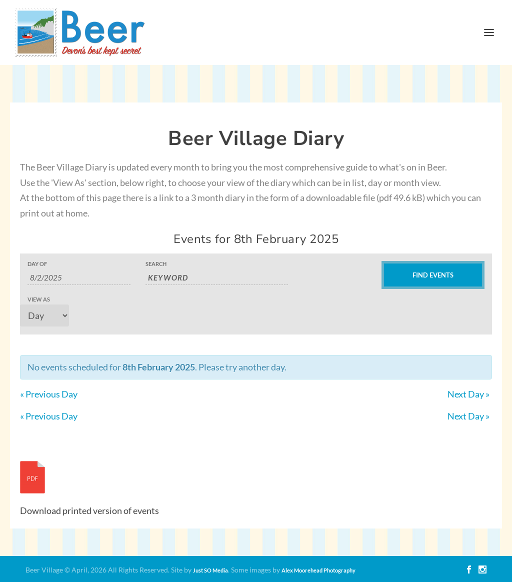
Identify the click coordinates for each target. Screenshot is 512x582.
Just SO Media (210, 570)
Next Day (469, 394)
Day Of (37, 263)
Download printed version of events (89, 510)
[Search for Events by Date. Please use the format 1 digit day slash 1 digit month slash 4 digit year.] (79, 277)
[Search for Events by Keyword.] (217, 277)
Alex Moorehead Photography (319, 570)
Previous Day (49, 394)
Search (156, 263)
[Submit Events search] (433, 275)
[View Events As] (44, 315)
